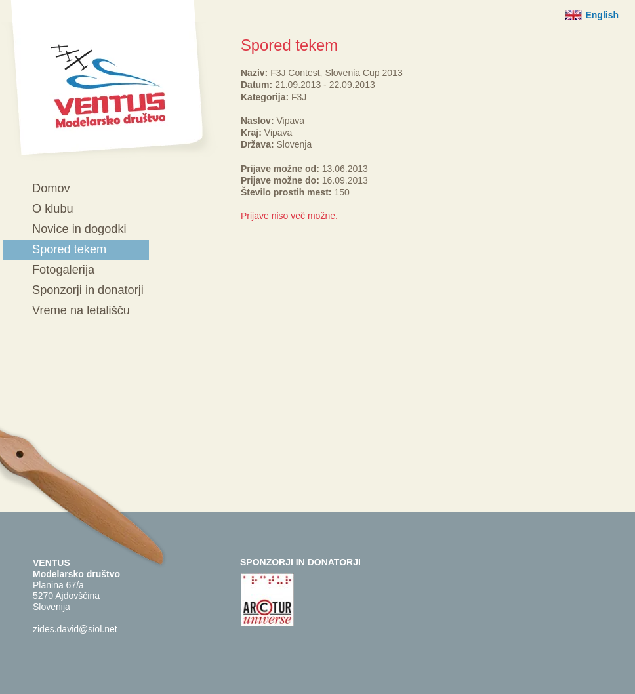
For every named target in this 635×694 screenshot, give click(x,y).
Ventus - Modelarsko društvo (109, 80)
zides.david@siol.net (75, 629)
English (602, 15)
